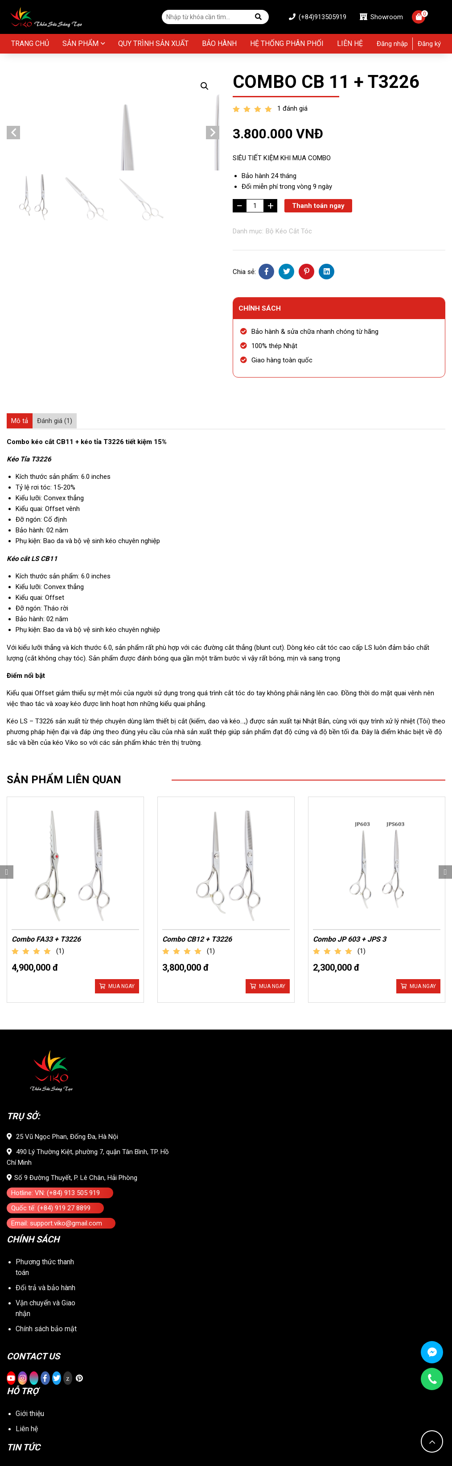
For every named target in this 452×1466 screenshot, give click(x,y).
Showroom (381, 17)
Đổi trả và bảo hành (45, 1171)
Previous (13, 189)
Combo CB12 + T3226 (197, 811)
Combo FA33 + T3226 (46, 811)
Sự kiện (27, 1383)
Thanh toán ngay (318, 206)
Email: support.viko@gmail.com (56, 1106)
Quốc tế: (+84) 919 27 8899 (50, 1091)
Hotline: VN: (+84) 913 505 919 (55, 1076)
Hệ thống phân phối (287, 43)
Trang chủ (30, 43)
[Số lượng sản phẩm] (255, 205)
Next (212, 189)
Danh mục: (248, 231)
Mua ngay (121, 859)
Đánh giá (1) (54, 421)
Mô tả (19, 421)
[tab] (20, 420)
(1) (60, 823)
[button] (205, 86)
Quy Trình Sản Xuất (153, 43)
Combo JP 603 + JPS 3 (349, 811)
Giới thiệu (30, 1296)
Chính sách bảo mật (46, 1212)
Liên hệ (350, 43)
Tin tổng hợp (35, 1353)
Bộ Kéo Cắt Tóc (289, 231)
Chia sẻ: (244, 272)
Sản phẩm (80, 43)
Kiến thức (30, 1368)
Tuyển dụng (33, 1398)
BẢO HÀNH (219, 43)
